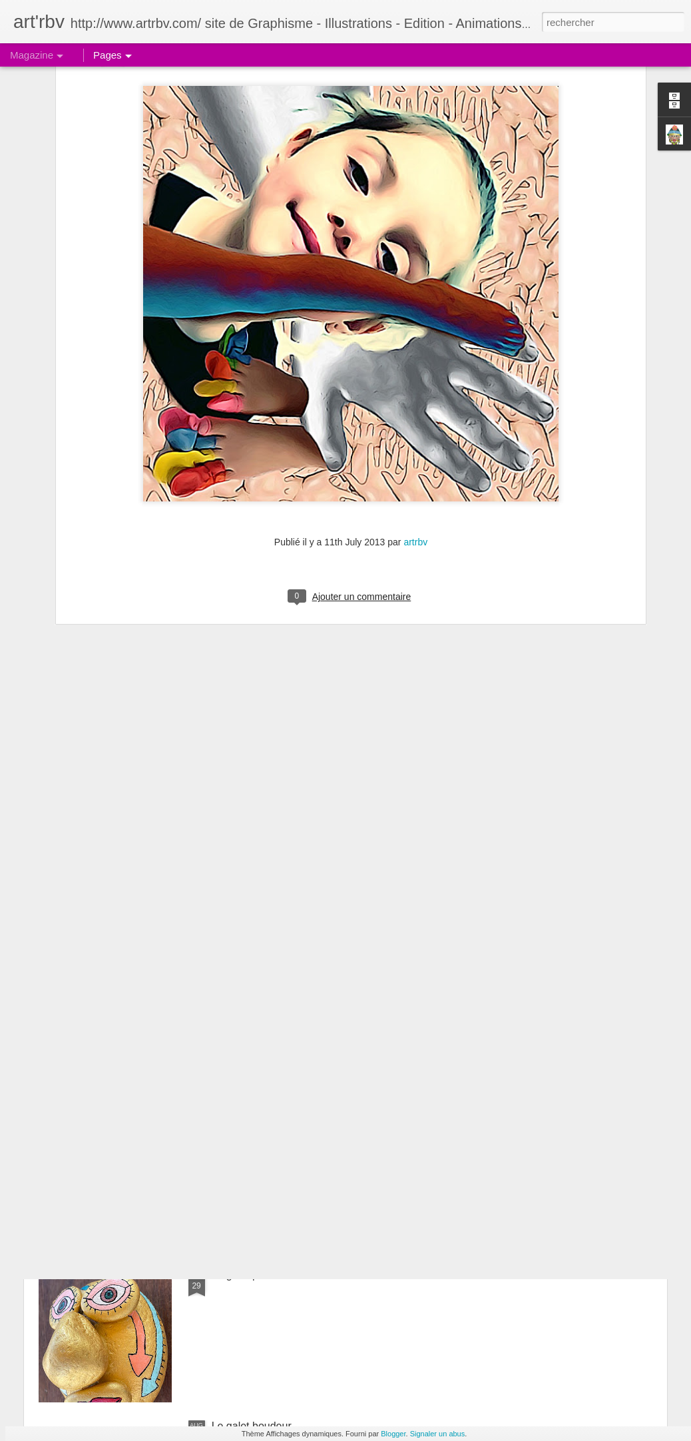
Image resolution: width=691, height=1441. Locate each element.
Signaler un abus (437, 1434)
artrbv (415, 390)
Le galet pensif (246, 1275)
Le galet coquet (248, 1123)
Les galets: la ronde (258, 972)
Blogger (393, 1434)
